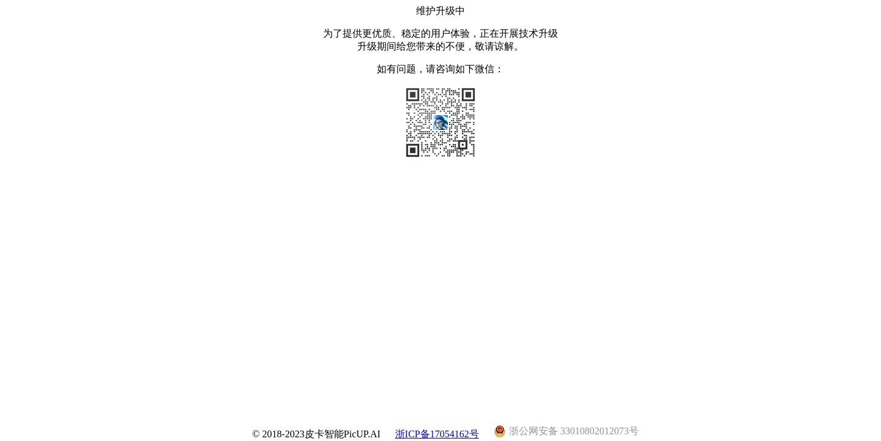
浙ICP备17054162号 (437, 434)
